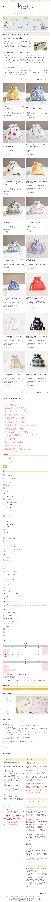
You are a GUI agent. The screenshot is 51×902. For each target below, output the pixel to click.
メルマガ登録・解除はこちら (25, 689)
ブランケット (8, 607)
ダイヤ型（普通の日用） (10, 547)
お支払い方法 (13, 896)
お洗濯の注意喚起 (8, 474)
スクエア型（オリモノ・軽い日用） (13, 549)
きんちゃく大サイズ (9, 574)
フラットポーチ (8, 582)
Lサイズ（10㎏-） (9, 521)
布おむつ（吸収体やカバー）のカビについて (13, 411)
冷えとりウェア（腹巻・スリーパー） (12, 587)
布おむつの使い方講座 (8, 427)
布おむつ (6, 488)
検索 (5, 466)
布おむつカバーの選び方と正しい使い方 (12, 405)
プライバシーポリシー (32, 896)
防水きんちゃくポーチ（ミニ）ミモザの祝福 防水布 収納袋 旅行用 (14, 107)
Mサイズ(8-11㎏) (9, 507)
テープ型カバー (7, 499)
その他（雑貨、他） (9, 612)
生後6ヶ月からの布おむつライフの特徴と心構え (14, 442)
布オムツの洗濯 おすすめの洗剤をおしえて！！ (14, 436)
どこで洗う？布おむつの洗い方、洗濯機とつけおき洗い (15, 410)
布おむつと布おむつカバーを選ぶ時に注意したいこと (15, 407)
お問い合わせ (7, 896)
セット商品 (7, 532)
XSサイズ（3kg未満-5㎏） (11, 502)
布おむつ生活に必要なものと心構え (11, 404)
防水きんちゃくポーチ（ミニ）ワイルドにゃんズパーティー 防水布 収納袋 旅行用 (37, 221)
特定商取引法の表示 (23, 896)
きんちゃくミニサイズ (19, 13)
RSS (42, 896)
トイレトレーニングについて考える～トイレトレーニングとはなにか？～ (19, 432)
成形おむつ (7, 491)
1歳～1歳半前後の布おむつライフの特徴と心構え (14, 444)
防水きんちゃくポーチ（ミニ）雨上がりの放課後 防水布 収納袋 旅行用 (13, 260)
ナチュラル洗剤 (7, 615)
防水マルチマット (9, 599)
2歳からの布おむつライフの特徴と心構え (12, 445)
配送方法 (17, 896)
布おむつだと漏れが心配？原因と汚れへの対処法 (14, 418)
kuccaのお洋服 (7, 618)
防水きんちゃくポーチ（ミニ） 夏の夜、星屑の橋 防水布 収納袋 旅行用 (37, 337)
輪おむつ (7, 494)
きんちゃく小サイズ (9, 577)
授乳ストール (8, 604)
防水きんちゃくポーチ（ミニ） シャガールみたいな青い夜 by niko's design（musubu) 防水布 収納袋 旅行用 (13, 298)
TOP (3, 13)
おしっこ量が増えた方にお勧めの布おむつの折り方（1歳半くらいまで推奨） (20, 425)
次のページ (45, 79)
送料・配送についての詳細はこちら (33, 792)
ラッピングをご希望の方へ (10, 478)
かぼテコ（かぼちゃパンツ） (11, 624)
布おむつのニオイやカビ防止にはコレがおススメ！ (14, 446)
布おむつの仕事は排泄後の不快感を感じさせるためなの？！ (16, 429)
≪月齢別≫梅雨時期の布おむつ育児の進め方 (13, 448)
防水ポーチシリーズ (10, 13)
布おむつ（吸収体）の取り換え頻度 (11, 451)
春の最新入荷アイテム (9, 481)
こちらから (40, 877)
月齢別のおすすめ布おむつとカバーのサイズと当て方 (15, 408)
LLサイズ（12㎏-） (9, 524)
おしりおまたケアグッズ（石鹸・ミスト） (14, 596)
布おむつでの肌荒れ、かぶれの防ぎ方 (11, 424)
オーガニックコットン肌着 (11, 593)
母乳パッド (7, 601)
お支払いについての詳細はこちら (11, 824)
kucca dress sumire (8, 635)
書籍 (5, 629)
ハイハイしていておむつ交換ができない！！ (13, 435)
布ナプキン (6, 541)
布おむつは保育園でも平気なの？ (11, 414)
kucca (5, 747)
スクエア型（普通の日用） (11, 552)
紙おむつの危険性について (9, 439)
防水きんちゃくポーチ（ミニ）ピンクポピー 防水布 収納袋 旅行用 (37, 260)
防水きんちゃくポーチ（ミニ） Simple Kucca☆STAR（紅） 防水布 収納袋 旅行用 (37, 298)
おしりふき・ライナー (10, 566)
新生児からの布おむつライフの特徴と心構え (13, 441)
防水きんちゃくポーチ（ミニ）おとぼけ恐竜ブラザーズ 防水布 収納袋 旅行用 (37, 145)
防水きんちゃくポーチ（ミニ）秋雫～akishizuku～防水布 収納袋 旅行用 (13, 221)
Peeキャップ (8, 563)
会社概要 (38, 896)
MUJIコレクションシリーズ (10, 485)
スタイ (7, 609)
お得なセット (7, 529)
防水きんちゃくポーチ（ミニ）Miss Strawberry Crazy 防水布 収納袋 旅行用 (14, 145)
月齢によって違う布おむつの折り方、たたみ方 (13, 415)
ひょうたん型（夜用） (10, 554)
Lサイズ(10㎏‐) (8, 510)
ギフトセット (8, 535)
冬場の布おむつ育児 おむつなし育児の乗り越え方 (14, 428)
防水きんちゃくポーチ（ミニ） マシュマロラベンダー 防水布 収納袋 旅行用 (13, 375)
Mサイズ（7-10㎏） (9, 519)
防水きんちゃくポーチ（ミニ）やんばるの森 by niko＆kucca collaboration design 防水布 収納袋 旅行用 (13, 183)
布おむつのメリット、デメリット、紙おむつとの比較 (15, 412)
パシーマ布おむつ (9, 496)
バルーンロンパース (9, 626)
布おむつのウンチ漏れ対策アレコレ (11, 438)
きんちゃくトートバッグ (10, 571)
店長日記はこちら (6, 743)
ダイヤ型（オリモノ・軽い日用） (12, 544)
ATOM (45, 896)
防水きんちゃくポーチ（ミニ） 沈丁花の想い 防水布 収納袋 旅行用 (13, 337)
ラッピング (6, 632)
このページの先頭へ (43, 893)
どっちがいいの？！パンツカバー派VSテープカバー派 (15, 420)
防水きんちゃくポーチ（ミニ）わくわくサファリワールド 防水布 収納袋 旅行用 (37, 107)
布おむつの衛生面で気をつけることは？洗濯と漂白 (14, 422)
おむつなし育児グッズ (9, 538)
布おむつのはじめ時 (8, 403)
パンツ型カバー (7, 515)
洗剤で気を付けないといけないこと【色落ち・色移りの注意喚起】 (18, 449)
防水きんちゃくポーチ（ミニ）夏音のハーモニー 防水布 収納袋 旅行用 (37, 182)
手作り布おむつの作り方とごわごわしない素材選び (14, 417)
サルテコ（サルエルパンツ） (11, 621)
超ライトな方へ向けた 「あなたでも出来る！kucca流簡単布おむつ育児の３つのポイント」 (23, 434)
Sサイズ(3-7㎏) (8, 505)
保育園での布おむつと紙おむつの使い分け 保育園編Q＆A (16, 431)
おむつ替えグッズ (8, 560)
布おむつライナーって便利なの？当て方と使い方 (14, 421)
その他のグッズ (7, 591)
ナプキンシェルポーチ (10, 585)
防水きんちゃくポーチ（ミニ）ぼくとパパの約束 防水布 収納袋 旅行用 (37, 375)
